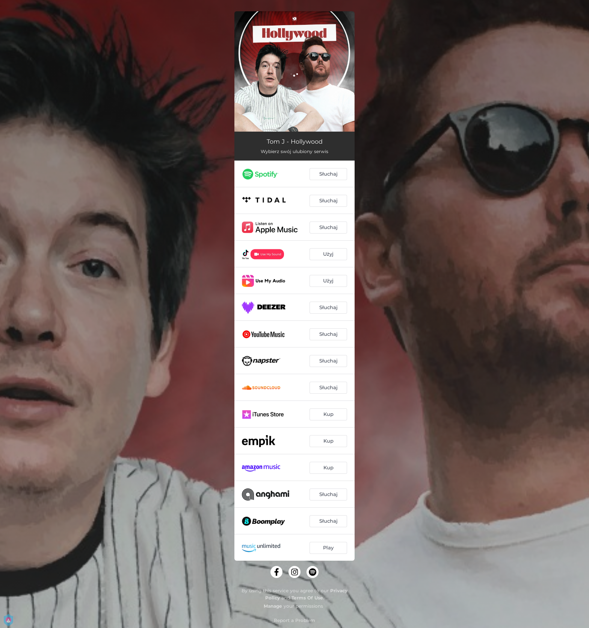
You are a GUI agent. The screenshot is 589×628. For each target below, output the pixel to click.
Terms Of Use (307, 598)
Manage (273, 606)
